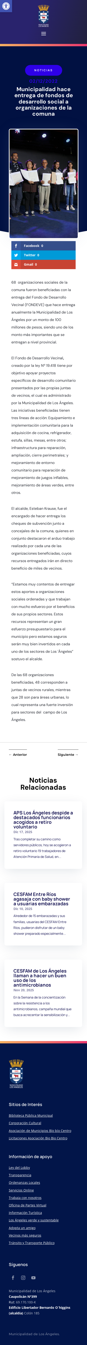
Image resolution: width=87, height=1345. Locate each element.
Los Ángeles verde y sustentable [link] (34, 1220)
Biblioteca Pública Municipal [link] (31, 1115)
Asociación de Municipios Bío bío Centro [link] (40, 1130)
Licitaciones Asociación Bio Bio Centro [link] (38, 1138)
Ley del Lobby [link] (19, 1167)
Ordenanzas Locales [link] (24, 1182)
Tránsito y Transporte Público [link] (32, 1243)
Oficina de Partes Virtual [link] (27, 1205)
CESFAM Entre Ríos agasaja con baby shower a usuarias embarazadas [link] (41, 899)
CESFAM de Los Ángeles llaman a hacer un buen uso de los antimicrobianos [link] (40, 978)
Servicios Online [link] (21, 1190)
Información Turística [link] (25, 1212)
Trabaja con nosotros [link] (25, 1197)
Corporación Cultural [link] (25, 1123)
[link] (6, 6)
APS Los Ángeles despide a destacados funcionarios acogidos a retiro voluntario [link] (43, 820)
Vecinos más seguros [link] (25, 1235)
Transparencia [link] (20, 1175)
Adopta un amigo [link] (22, 1228)
